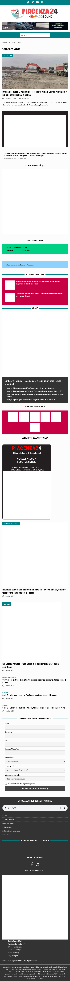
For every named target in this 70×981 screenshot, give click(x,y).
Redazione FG (24, 98)
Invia (29, 250)
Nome (7, 723)
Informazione (7, 827)
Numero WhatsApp (12, 749)
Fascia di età (9, 766)
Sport (35, 308)
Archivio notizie (8, 819)
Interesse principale (12, 775)
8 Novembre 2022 (11, 158)
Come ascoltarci (8, 823)
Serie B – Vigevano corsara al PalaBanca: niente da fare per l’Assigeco (30, 388)
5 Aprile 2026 (9, 698)
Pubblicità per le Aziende (11, 831)
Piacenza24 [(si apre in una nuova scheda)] (31, 265)
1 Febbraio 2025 (10, 98)
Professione (9, 757)
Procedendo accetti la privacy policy (21, 784)
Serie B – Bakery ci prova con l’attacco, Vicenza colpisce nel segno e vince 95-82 (34, 391)
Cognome (8, 732)
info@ (16, 952)
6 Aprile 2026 (9, 596)
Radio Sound (20, 265)
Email (7, 740)
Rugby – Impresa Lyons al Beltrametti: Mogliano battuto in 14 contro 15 (31, 400)
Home (4, 815)
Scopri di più (13, 955)
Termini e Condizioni (37, 979)
